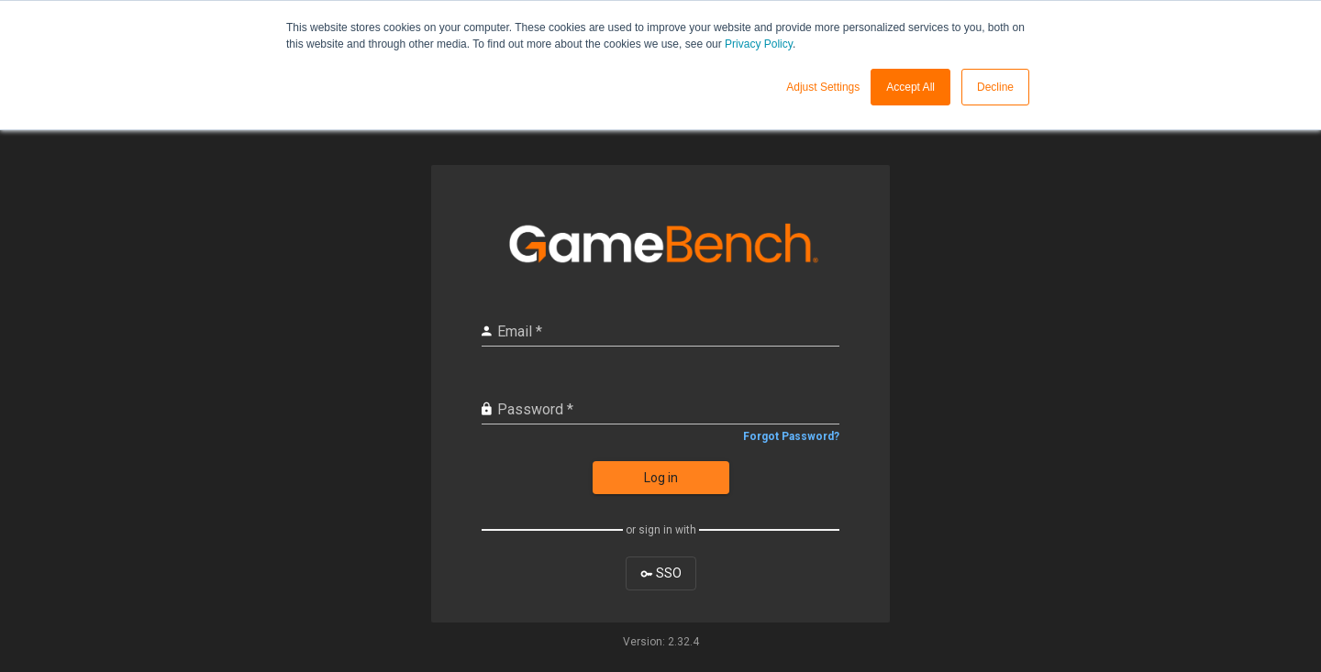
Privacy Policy (759, 44)
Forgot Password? (791, 436)
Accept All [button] (910, 87)
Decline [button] (995, 87)
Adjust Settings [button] (823, 87)
